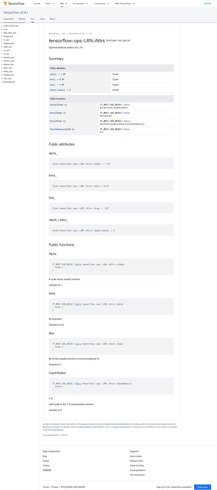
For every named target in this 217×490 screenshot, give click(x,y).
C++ (90, 33)
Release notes (136, 461)
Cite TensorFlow (137, 475)
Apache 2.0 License (51, 427)
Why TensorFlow (123, 3)
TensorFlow (54, 33)
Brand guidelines (137, 470)
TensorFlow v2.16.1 (16, 12)
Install (37, 3)
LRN (81, 47)
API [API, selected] (62, 3)
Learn (48, 3)
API (63, 33)
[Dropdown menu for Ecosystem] (87, 3)
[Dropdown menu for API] (67, 3)
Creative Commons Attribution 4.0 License (122, 424)
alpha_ (53, 74)
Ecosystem (78, 3)
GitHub (207, 3)
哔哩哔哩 (47, 470)
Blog (45, 456)
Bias (52, 121)
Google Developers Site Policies (90, 427)
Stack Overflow (137, 465)
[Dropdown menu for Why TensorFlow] (134, 3)
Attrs (127, 104)
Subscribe (203, 487)
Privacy (55, 487)
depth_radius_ (58, 90)
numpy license (57, 430)
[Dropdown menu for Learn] (54, 3)
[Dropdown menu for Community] (108, 3)
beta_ (53, 79)
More (52, 19)
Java (42, 19)
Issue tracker (136, 456)
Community (99, 3)
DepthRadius (57, 129)
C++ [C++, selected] (33, 19)
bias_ (53, 84)
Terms (46, 487)
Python (22, 19)
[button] (19, 22)
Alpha (53, 104)
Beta (52, 112)
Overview (8, 19)
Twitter (46, 465)
